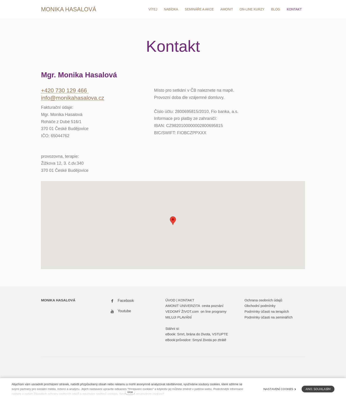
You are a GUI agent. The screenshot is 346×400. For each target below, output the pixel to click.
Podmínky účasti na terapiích (267, 312)
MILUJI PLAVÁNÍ (178, 318)
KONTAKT (186, 301)
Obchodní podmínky (260, 307)
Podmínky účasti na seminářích (269, 318)
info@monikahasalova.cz (73, 98)
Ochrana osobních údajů (263, 301)
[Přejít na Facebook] (121, 301)
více (130, 392)
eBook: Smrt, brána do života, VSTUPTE (196, 335)
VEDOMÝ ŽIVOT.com (182, 312)
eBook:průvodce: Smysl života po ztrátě (195, 340)
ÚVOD (170, 301)
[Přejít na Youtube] (120, 312)
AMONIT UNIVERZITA (182, 307)
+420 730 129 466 (65, 91)
